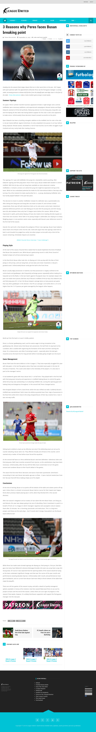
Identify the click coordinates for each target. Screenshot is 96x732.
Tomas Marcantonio (15, 95)
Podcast (35, 20)
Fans (73, 20)
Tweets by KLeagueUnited (74, 411)
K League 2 (24, 20)
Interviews (63, 20)
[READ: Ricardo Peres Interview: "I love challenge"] (32, 240)
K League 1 (13, 20)
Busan (11, 620)
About (91, 1)
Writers (86, 1)
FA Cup (52, 20)
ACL (44, 20)
